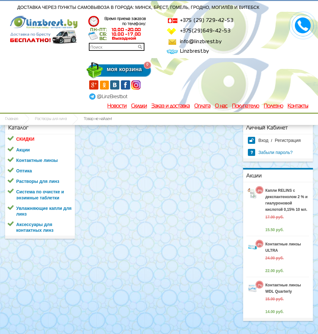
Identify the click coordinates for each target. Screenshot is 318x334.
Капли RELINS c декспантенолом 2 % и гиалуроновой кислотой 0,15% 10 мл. (286, 200)
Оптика (24, 170)
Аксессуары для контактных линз (34, 227)
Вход (258, 140)
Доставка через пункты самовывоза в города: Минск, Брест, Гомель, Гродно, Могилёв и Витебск (138, 7)
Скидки (139, 106)
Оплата (202, 106)
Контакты (298, 106)
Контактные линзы (37, 160)
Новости (117, 106)
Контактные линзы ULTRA (283, 247)
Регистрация (288, 140)
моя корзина (111, 69)
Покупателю (245, 106)
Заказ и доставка (170, 106)
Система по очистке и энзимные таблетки (40, 194)
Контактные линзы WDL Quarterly (283, 288)
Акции (23, 149)
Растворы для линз (51, 119)
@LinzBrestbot (112, 97)
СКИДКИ (25, 139)
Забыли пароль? (270, 152)
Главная (11, 119)
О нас (221, 106)
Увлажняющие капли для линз (43, 211)
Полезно (273, 106)
